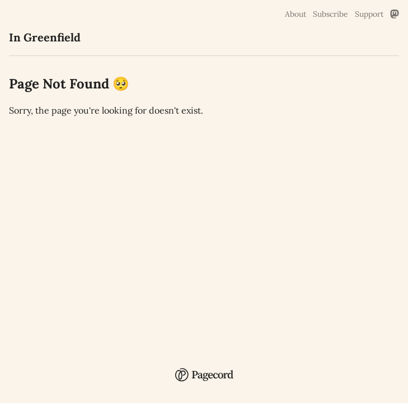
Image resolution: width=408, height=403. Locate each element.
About (295, 14)
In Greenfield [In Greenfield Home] (45, 37)
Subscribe (330, 14)
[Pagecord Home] (204, 367)
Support (369, 14)
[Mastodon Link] (394, 14)
